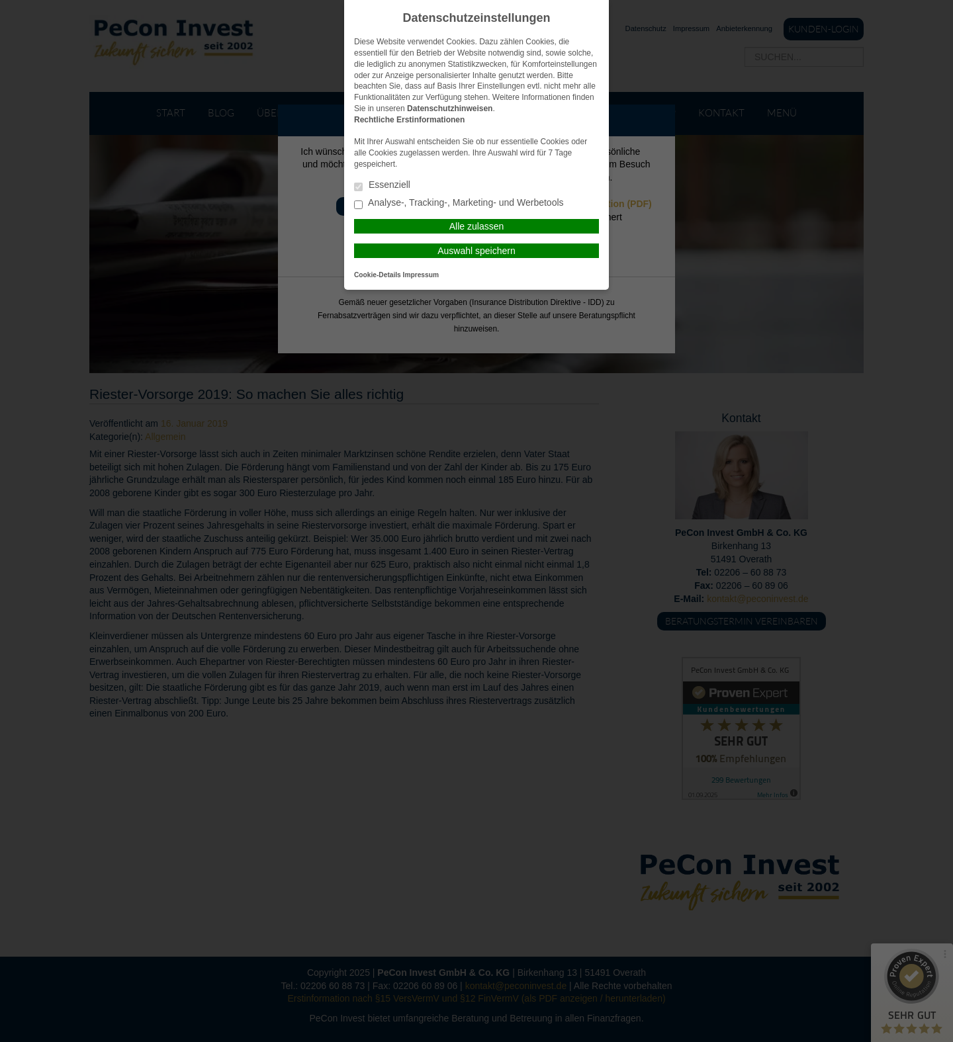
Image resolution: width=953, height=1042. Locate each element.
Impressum (421, 275)
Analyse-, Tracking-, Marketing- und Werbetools (459, 203)
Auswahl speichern (476, 250)
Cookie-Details (377, 275)
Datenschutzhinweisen (449, 108)
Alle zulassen (476, 226)
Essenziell (382, 185)
